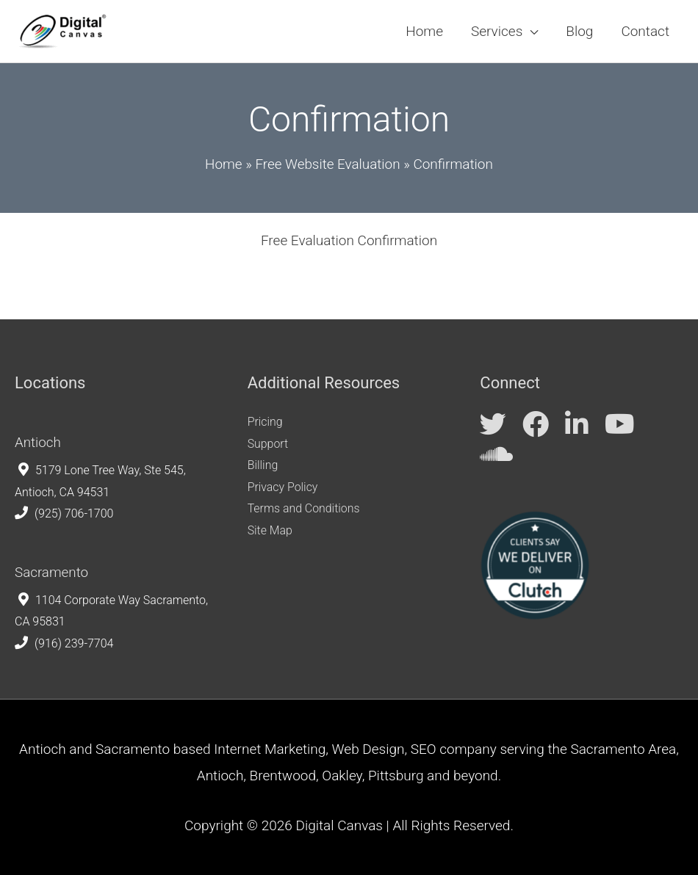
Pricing (265, 422)
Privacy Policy (283, 487)
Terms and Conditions (304, 508)
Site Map (270, 530)
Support (268, 443)
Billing (263, 465)
